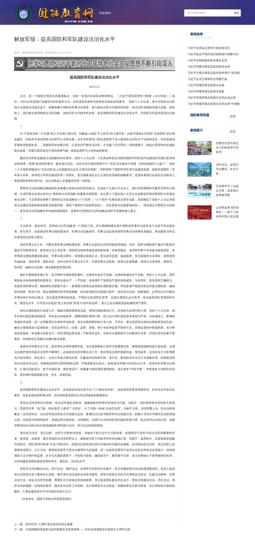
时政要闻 (105, 13)
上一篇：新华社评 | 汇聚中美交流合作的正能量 (43, 524)
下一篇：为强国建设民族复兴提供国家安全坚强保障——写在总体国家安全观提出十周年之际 (72, 529)
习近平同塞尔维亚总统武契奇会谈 (209, 66)
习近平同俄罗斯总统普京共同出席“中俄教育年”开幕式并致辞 (214, 104)
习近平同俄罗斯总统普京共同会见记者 (212, 97)
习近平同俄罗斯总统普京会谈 (206, 85)
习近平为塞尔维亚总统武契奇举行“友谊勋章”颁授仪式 (214, 73)
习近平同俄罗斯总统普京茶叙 (206, 91)
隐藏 (233, 116)
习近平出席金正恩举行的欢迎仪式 (209, 47)
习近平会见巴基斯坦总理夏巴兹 (207, 79)
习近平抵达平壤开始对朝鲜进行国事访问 (213, 54)
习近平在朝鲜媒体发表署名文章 (207, 60)
